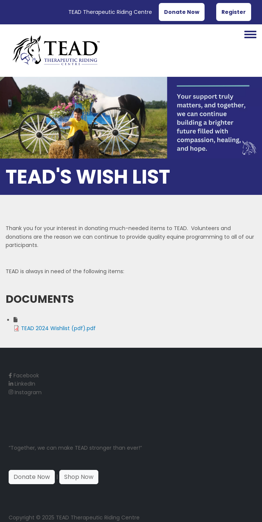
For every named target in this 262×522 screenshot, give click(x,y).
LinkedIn (22, 383)
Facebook (24, 375)
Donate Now (181, 12)
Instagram (25, 392)
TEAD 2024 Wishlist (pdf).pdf (58, 328)
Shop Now (78, 477)
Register (233, 12)
